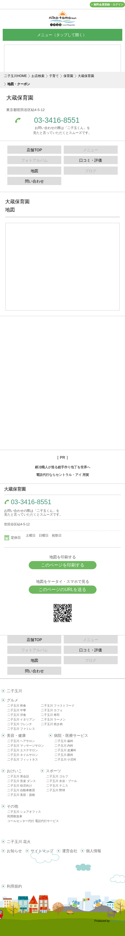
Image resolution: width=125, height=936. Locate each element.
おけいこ (14, 771)
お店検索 (37, 76)
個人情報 (93, 851)
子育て (54, 76)
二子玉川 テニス (57, 785)
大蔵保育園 (86, 76)
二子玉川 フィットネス (22, 759)
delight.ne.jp (117, 920)
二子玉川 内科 (64, 745)
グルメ (12, 700)
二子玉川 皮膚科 (65, 750)
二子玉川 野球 (55, 790)
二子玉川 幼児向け (19, 785)
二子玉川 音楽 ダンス (21, 781)
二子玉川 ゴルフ (57, 776)
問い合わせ (34, 181)
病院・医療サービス (71, 735)
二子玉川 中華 (16, 710)
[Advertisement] (62, 62)
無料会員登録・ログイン (108, 4)
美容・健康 (16, 735)
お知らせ (14, 851)
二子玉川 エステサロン (22, 750)
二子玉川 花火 (19, 841)
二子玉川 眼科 (64, 754)
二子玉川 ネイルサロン (22, 754)
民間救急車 (14, 816)
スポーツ (53, 771)
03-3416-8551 (56, 120)
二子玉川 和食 (16, 705)
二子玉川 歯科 (64, 741)
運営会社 (69, 851)
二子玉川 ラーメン (53, 719)
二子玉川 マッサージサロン (25, 745)
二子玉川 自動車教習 (21, 790)
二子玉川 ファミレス (21, 728)
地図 (34, 171)
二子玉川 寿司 (50, 714)
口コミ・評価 (90, 160)
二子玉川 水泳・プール (61, 781)
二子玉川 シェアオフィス (24, 811)
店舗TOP (34, 150)
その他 (12, 806)
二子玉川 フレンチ (19, 724)
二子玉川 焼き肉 (52, 724)
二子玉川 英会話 (18, 776)
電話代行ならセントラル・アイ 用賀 (62, 475)
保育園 (68, 76)
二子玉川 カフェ (52, 710)
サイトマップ (42, 851)
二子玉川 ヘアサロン (21, 741)
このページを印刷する (62, 565)
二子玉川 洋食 (16, 714)
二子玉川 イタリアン (21, 719)
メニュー (62, 34)
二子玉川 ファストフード (58, 705)
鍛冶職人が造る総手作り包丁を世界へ (62, 467)
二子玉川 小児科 (65, 759)
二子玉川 (14, 691)
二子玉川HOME (15, 76)
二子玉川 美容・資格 (21, 794)
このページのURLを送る (62, 589)
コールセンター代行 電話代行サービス (33, 821)
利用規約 (14, 886)
